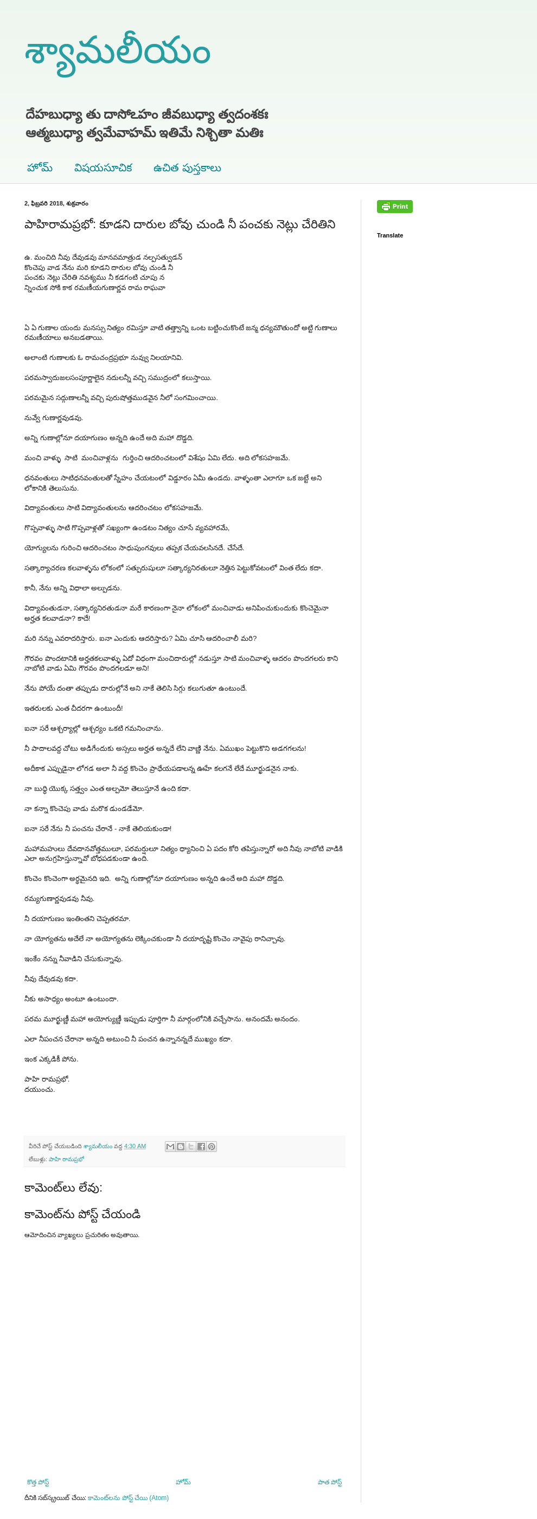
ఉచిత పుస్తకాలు (187, 167)
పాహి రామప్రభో (66, 1159)
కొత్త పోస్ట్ (38, 1482)
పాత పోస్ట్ (330, 1482)
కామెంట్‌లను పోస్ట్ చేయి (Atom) (128, 1498)
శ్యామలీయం (117, 50)
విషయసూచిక (103, 167)
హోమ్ (40, 167)
